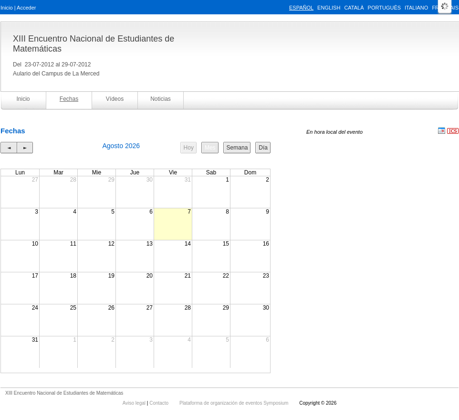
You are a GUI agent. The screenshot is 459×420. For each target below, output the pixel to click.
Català (354, 8)
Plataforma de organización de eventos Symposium (234, 403)
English (328, 8)
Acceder (26, 8)
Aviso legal (135, 403)
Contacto (159, 403)
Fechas (69, 99)
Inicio (6, 8)
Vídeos (115, 99)
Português (384, 8)
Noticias (160, 99)
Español (301, 8)
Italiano (416, 8)
